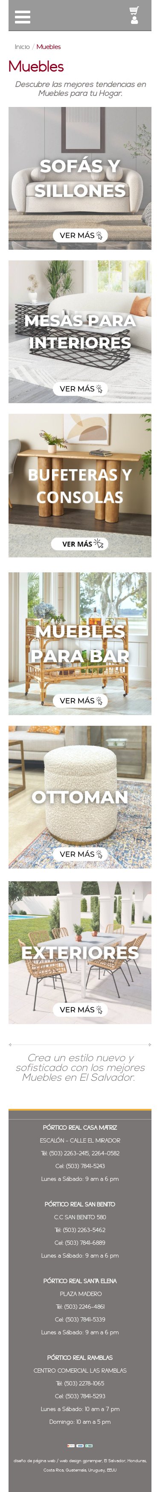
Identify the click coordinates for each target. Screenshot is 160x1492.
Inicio (22, 47)
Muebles (49, 47)
